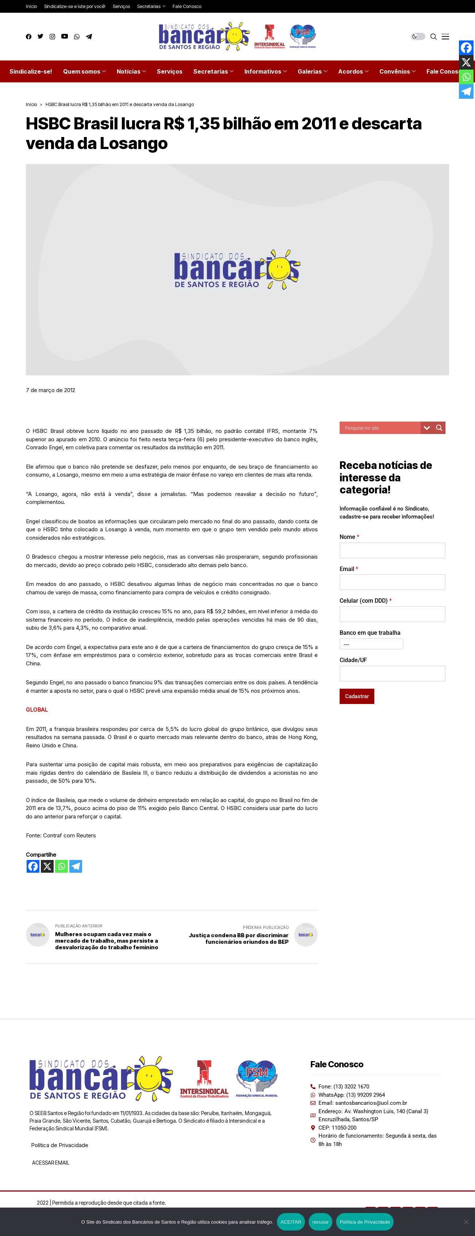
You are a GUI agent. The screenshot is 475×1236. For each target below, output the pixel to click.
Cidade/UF (353, 660)
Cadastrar (357, 696)
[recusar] (466, 1221)
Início (31, 104)
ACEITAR (291, 1222)
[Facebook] (33, 866)
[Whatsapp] (61, 866)
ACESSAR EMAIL (50, 1162)
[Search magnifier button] (439, 428)
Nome (349, 536)
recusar (320, 1222)
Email (349, 569)
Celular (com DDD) (366, 600)
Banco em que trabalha (370, 632)
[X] (47, 866)
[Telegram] (75, 866)
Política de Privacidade (59, 1145)
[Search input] (382, 428)
